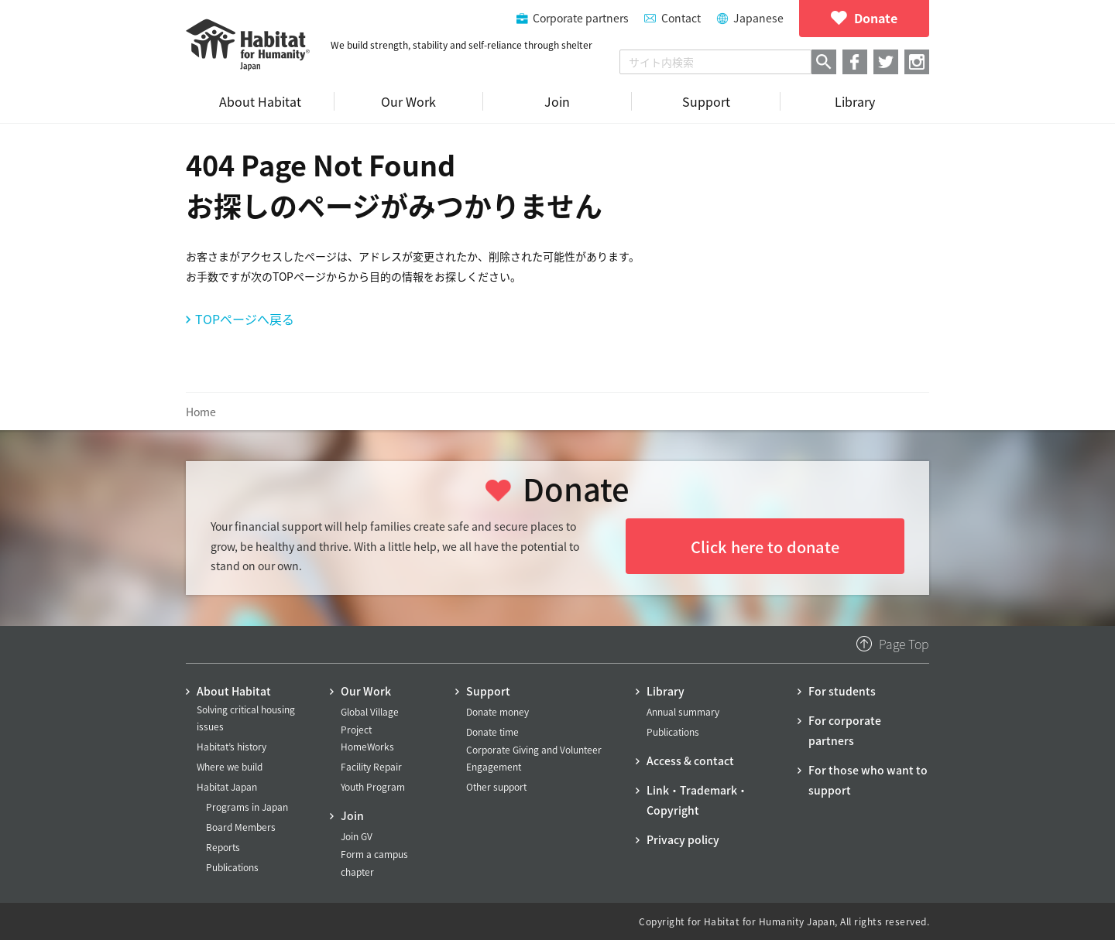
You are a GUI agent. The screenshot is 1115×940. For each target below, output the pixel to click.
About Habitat (234, 691)
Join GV (356, 836)
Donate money (497, 712)
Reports (223, 847)
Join (352, 815)
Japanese (758, 18)
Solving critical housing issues (246, 717)
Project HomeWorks (367, 738)
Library (665, 691)
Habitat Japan (227, 787)
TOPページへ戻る (244, 318)
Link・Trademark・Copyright (697, 800)
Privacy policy (683, 839)
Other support (496, 787)
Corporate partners (581, 18)
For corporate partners (844, 730)
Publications (232, 867)
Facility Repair (371, 767)
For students (842, 691)
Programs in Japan (247, 807)
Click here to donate (765, 546)
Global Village (370, 712)
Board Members (241, 827)
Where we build (229, 767)
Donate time (492, 732)
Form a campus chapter (374, 862)
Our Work (366, 691)
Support (488, 691)
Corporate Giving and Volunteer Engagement (534, 758)
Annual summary (683, 712)
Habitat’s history (231, 747)
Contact (681, 18)
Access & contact (690, 760)
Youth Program (373, 787)
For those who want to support (868, 780)
